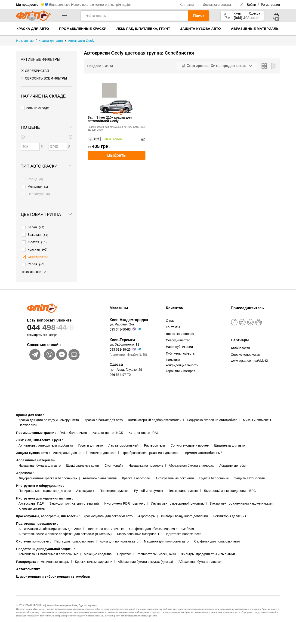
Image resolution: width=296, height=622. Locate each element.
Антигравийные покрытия (174, 475)
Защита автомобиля (249, 475)
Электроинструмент (183, 487)
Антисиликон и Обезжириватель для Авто (49, 525)
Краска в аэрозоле (136, 475)
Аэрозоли (25, 469)
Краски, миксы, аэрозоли (93, 558)
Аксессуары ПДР (31, 500)
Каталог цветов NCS (107, 429)
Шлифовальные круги (82, 462)
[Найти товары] (134, 15)
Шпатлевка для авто (229, 442)
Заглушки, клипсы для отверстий (74, 500)
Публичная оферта (180, 350)
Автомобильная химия (100, 475)
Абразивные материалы (255, 29)
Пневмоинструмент (113, 487)
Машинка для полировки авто (166, 538)
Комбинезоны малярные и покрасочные (48, 550)
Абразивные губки (233, 462)
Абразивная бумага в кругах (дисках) (145, 558)
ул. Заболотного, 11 (124, 341)
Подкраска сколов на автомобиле (212, 416)
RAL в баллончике (73, 429)
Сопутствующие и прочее (189, 442)
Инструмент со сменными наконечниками (241, 500)
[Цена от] (30, 145)
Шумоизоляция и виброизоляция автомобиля (53, 573)
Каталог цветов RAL (144, 429)
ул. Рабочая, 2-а (122, 321)
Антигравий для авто (68, 449)
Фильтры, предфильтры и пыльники (208, 550)
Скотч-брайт (114, 462)
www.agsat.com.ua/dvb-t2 (249, 357)
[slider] (23, 135)
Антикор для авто (103, 449)
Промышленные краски (82, 29)
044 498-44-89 (59, 324)
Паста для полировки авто (74, 538)
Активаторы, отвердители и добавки (45, 442)
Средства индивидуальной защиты (45, 545)
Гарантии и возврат (180, 367)
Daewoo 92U (27, 422)
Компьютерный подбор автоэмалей (154, 416)
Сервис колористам (245, 351)
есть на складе (35, 107)
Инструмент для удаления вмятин (44, 495)
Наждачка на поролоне (146, 462)
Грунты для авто (90, 442)
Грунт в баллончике (214, 475)
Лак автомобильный (123, 442)
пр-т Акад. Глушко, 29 (126, 366)
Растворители (154, 442)
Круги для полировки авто (118, 538)
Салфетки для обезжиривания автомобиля (161, 525)
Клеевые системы (32, 505)
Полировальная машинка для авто (44, 487)
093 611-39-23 (120, 346)
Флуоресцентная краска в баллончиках (47, 475)
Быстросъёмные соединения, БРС (230, 487)
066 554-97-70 (120, 371)
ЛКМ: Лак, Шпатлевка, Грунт (143, 29)
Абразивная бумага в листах (200, 558)
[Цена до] (58, 145)
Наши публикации (179, 343)
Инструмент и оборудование (40, 482)
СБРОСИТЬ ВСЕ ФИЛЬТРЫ (44, 78)
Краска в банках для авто (103, 416)
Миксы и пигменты (257, 416)
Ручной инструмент (148, 487)
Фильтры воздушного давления (184, 513)
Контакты (187, 4)
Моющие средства (98, 550)
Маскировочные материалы (138, 530)
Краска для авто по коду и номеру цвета (48, 416)
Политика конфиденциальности (182, 359)
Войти (252, 4)
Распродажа (27, 558)
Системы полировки (33, 538)
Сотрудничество (178, 337)
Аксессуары (85, 487)
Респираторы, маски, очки (156, 550)
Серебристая (35, 71)
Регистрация (270, 4)
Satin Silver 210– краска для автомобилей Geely (110, 119)
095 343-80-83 (120, 326)
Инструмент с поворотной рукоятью (177, 500)
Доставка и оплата (217, 4)
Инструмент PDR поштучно (124, 500)
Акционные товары (55, 558)
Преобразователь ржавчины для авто (150, 449)
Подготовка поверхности (37, 520)
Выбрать (116, 155)
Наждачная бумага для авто (39, 462)
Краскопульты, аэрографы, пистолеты (48, 513)
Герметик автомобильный (203, 449)
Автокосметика (28, 565)
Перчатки (124, 550)
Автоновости (240, 344)
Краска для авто (32, 29)
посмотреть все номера (42, 331)
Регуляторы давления (229, 513)
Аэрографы (146, 513)
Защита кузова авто (200, 29)
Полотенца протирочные (105, 525)
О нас (170, 317)
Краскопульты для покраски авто (108, 513)
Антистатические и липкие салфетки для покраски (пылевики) (65, 530)
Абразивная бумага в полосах (191, 462)
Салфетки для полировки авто (217, 538)
